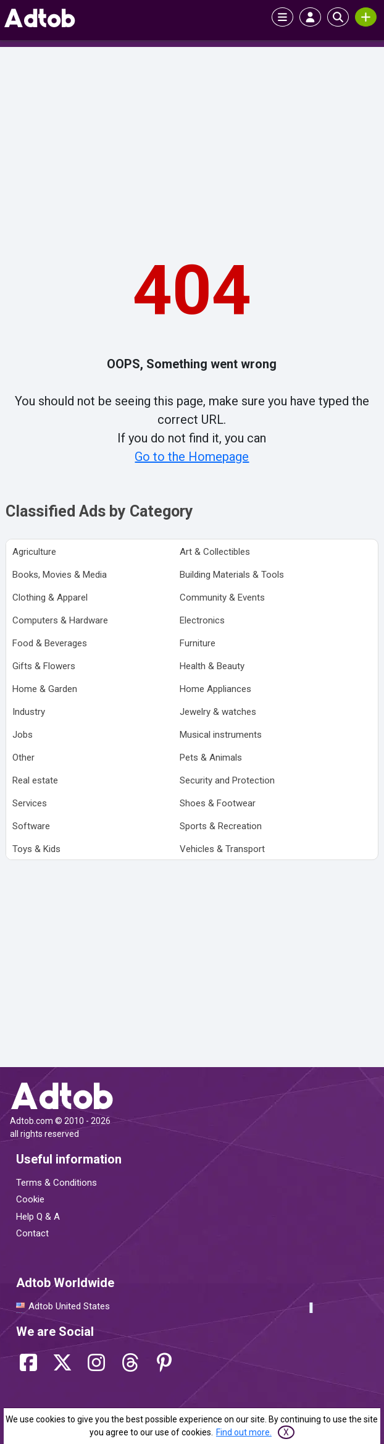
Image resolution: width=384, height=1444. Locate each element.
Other (23, 757)
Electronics (202, 620)
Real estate (35, 780)
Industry (28, 711)
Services (29, 803)
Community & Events (222, 597)
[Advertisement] (192, 142)
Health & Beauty (212, 666)
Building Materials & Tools (232, 574)
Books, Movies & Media (59, 574)
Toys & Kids (36, 849)
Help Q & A (38, 1216)
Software (31, 826)
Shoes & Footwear (218, 803)
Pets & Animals (211, 757)
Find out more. (244, 1432)
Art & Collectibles (215, 551)
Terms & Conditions (56, 1182)
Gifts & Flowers (43, 666)
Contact (32, 1233)
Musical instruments (221, 734)
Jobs (22, 734)
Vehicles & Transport (222, 849)
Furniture (197, 643)
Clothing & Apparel (50, 597)
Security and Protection (227, 780)
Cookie (30, 1199)
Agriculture (34, 551)
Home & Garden (44, 689)
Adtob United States (69, 1306)
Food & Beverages (49, 643)
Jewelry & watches (218, 711)
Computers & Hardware (60, 620)
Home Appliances (215, 689)
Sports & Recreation (221, 826)
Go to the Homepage (192, 456)
